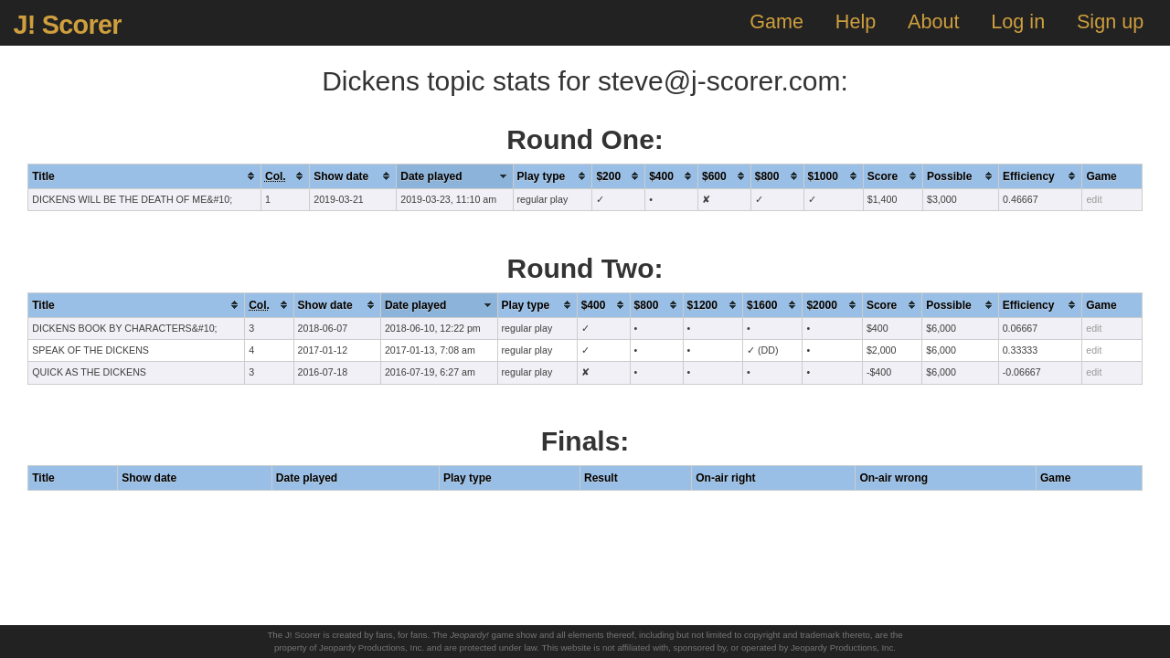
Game (776, 21)
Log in (1018, 21)
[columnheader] (144, 176)
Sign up (1110, 21)
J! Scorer (67, 24)
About (933, 21)
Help (855, 21)
